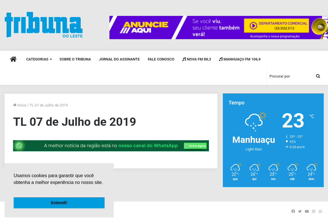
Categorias (37, 59)
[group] (218, 27)
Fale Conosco (161, 59)
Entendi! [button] (59, 202)
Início (19, 105)
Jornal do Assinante (119, 59)
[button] (14, 189)
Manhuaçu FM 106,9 (240, 59)
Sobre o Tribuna (75, 59)
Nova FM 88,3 (196, 59)
